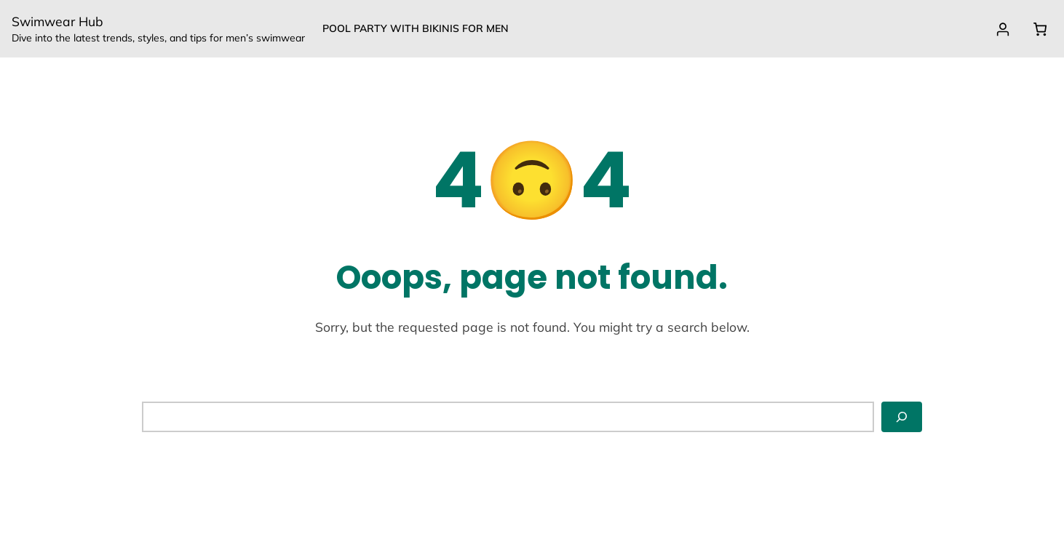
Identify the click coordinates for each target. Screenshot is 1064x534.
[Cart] (1039, 29)
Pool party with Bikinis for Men (415, 28)
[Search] (901, 417)
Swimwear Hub (57, 21)
